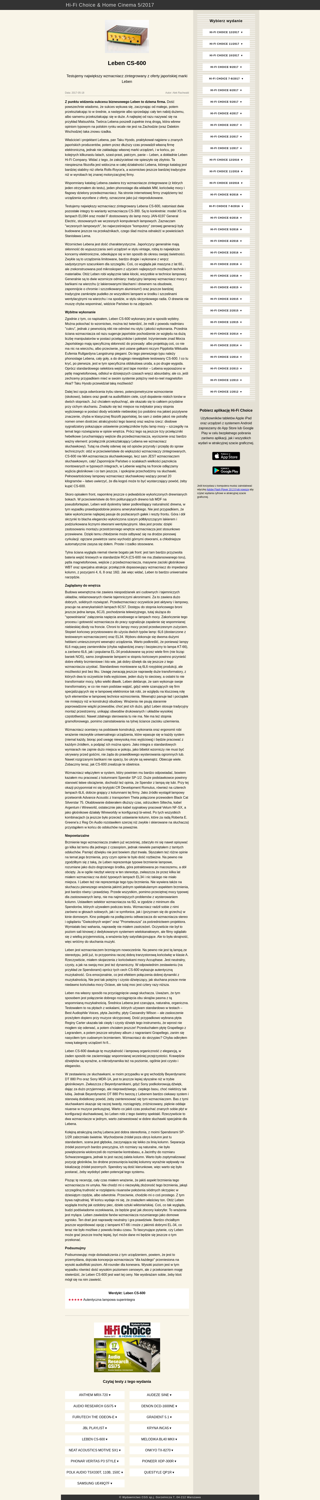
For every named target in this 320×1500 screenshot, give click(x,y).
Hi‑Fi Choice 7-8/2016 (224, 206)
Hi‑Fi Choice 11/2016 (224, 171)
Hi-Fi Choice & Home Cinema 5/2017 (110, 5)
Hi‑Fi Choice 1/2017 (225, 148)
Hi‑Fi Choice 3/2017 (225, 125)
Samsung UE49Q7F (93, 1483)
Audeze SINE (158, 1395)
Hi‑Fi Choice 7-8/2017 (224, 78)
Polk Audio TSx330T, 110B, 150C (93, 1472)
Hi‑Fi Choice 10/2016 (224, 183)
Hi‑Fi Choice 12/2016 (224, 159)
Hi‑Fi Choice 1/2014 (225, 357)
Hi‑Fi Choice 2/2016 (225, 264)
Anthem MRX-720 (93, 1395)
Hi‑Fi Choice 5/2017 (225, 101)
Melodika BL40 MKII (158, 1439)
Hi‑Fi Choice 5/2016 (225, 229)
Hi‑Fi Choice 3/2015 (225, 299)
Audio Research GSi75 (93, 1406)
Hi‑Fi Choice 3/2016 (225, 252)
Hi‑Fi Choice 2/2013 (225, 368)
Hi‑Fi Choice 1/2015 (225, 322)
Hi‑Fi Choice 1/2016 (225, 275)
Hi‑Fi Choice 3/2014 (225, 333)
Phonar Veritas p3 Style (93, 1461)
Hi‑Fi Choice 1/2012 (225, 391)
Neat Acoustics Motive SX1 (93, 1450)
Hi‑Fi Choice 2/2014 (225, 345)
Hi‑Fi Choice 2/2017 (225, 136)
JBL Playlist (93, 1428)
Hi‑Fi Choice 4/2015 (225, 287)
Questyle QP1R (158, 1472)
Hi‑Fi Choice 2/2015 (225, 310)
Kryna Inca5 (158, 1428)
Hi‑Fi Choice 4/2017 (225, 113)
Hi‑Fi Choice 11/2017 (224, 43)
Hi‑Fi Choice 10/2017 (224, 55)
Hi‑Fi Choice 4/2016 (225, 241)
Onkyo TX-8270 (158, 1450)
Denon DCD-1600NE (157, 1406)
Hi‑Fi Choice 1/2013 (225, 380)
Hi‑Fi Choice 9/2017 (225, 67)
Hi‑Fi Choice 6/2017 (225, 90)
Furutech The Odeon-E (93, 1417)
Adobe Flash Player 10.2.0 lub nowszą (228, 489)
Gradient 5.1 (158, 1417)
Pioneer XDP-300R (158, 1461)
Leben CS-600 (93, 1439)
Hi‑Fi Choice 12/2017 (224, 32)
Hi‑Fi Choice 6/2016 (225, 217)
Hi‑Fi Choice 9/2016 (225, 194)
